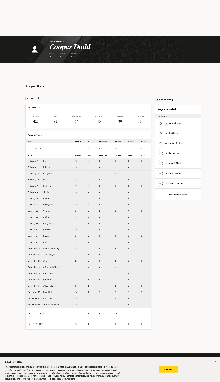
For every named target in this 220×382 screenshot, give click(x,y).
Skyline (39, 192)
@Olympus (40, 173)
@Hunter (39, 279)
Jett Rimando (170, 173)
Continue (168, 371)
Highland (39, 186)
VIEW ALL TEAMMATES (178, 194)
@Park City (40, 285)
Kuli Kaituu (168, 133)
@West (39, 217)
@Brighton (40, 204)
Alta (37, 242)
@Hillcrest (40, 298)
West (38, 179)
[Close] (215, 364)
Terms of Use (45, 378)
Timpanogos (41, 254)
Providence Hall (43, 273)
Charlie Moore (170, 163)
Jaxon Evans (169, 123)
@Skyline (40, 229)
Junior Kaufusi (170, 143)
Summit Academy (43, 304)
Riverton (39, 236)
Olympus (39, 211)
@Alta (38, 198)
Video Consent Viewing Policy (82, 378)
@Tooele (39, 260)
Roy (37, 161)
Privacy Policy (58, 378)
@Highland (40, 223)
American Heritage (44, 248)
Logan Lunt (169, 153)
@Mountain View (43, 267)
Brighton (39, 167)
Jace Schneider (170, 183)
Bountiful (40, 292)
